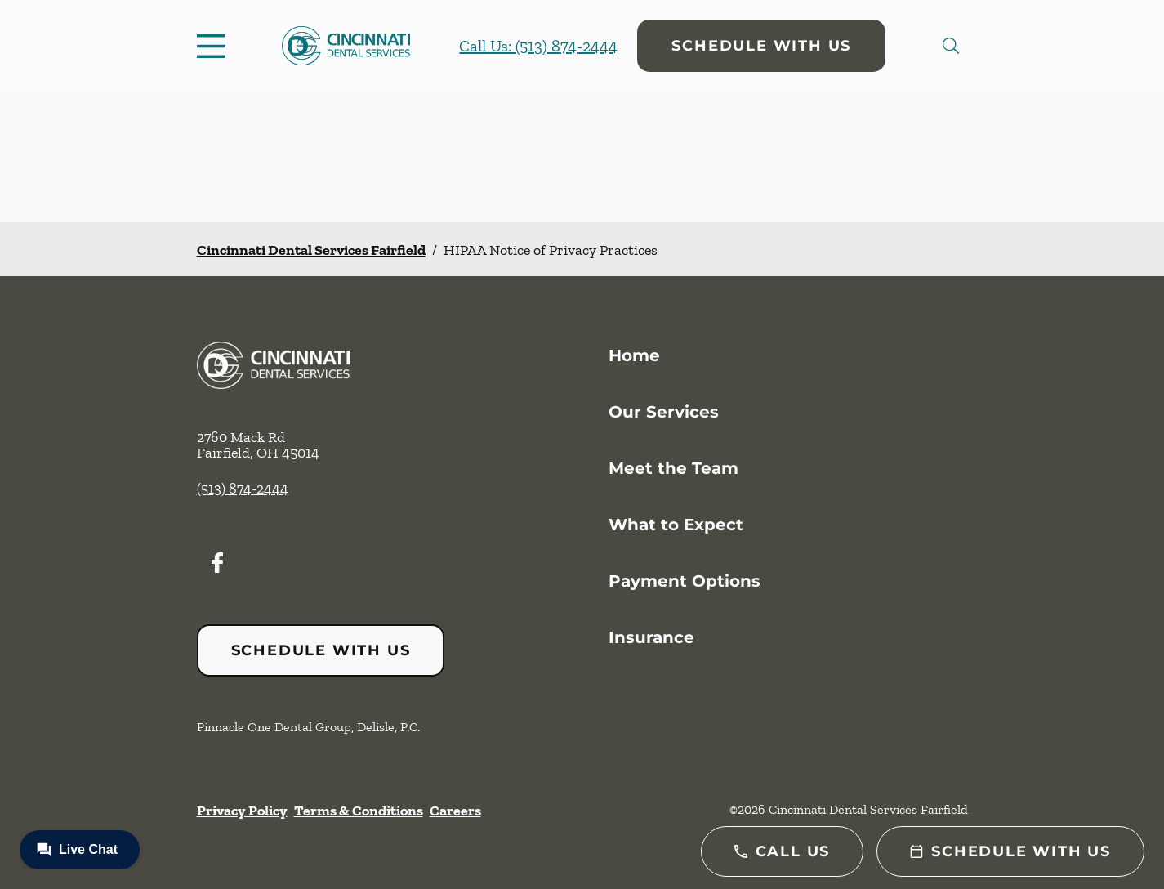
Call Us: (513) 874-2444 (538, 46)
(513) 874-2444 (242, 489)
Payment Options (684, 581)
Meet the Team (673, 468)
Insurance (651, 637)
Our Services (664, 412)
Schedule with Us (761, 46)
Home (634, 355)
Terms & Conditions (358, 811)
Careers (455, 811)
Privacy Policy (242, 811)
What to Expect (676, 524)
